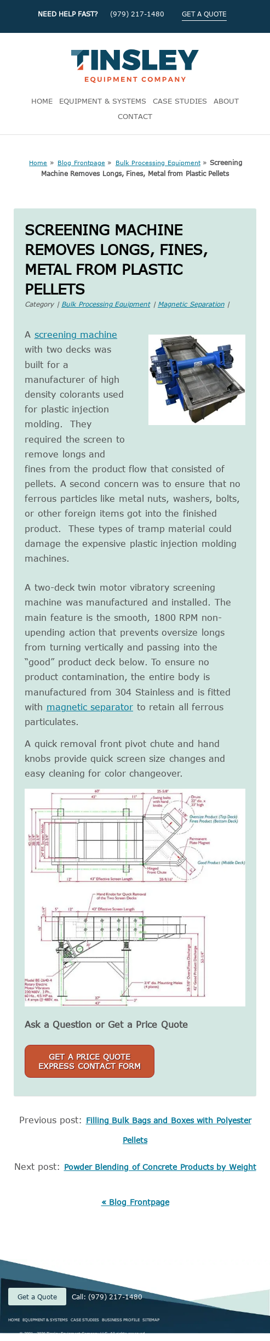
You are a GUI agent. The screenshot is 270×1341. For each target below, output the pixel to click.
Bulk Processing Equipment (158, 162)
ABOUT (226, 101)
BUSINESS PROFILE (121, 1319)
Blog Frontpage (81, 162)
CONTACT (135, 116)
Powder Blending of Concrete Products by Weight (160, 1167)
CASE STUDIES (180, 101)
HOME (42, 101)
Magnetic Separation (191, 304)
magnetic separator (90, 707)
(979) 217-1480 (137, 14)
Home (38, 162)
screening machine (76, 335)
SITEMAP (150, 1319)
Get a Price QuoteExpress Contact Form (89, 1061)
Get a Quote (37, 1296)
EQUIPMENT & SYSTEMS (102, 101)
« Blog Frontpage (135, 1202)
